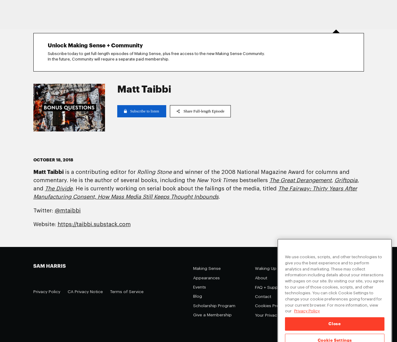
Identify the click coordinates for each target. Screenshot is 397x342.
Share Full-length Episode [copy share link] (200, 111)
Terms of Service (127, 292)
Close (334, 329)
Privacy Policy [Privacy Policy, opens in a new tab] (307, 316)
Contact (263, 297)
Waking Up (265, 268)
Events (199, 287)
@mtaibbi (68, 210)
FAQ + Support (269, 287)
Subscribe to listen (141, 111)
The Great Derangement (300, 180)
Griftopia (346, 180)
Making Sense (207, 268)
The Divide (59, 188)
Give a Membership (212, 315)
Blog (197, 296)
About (261, 278)
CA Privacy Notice (85, 292)
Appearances (206, 278)
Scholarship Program (214, 306)
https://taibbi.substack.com (94, 224)
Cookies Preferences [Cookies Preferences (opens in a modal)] (275, 306)
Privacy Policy (46, 292)
